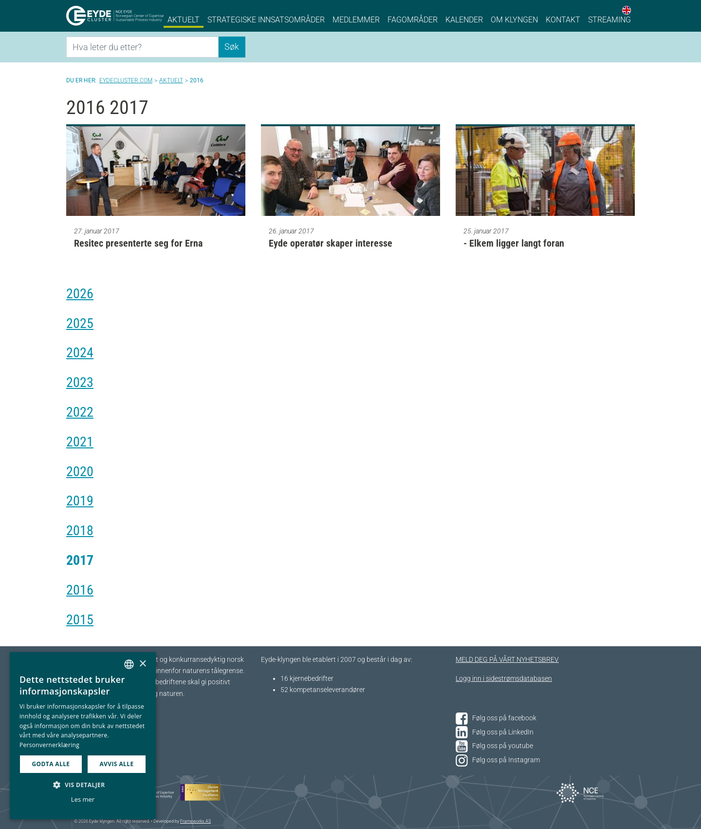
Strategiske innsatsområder (266, 19)
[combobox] (129, 664)
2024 (79, 353)
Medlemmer (356, 19)
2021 (79, 442)
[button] (82, 785)
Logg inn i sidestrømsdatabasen (504, 679)
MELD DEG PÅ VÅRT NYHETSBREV (507, 659)
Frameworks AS (195, 821)
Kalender (464, 19)
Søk (231, 46)
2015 (79, 620)
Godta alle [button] (51, 764)
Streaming (609, 19)
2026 (79, 294)
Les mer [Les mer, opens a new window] (82, 799)
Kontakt (563, 19)
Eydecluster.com (125, 80)
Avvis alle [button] (116, 764)
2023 (79, 382)
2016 (79, 590)
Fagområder (412, 19)
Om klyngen (514, 19)
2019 (79, 501)
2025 (79, 323)
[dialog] (83, 735)
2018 (79, 530)
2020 (79, 471)
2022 (79, 412)
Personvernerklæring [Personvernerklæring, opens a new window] (49, 745)
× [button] (142, 664)
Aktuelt (183, 19)
